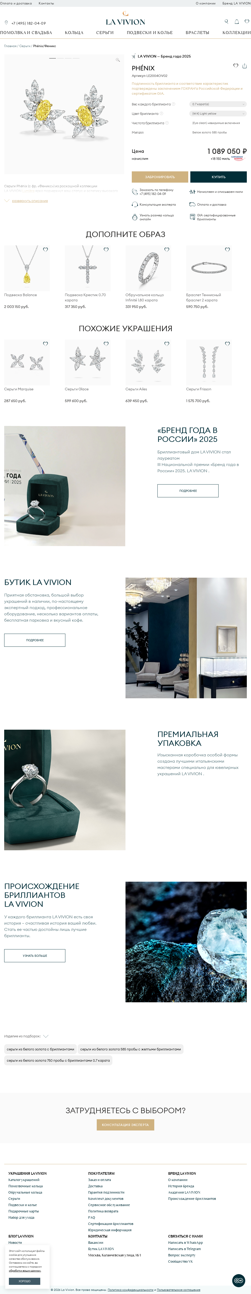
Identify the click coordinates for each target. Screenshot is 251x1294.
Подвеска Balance (20, 294)
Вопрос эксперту (182, 1255)
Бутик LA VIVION (101, 1248)
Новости (15, 1242)
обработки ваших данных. (25, 1270)
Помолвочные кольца (25, 1186)
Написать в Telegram (184, 1248)
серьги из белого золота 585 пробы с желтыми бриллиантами (130, 1049)
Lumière (28, 191)
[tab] (52, 58)
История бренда (181, 1186)
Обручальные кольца (25, 1192)
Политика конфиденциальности (130, 1290)
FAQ (91, 1217)
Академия (184, 1192)
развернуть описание (30, 201)
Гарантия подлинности (106, 1192)
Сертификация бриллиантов (110, 1223)
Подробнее (188, 491)
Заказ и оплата (99, 1179)
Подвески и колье (150, 33)
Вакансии (95, 1242)
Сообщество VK (180, 1261)
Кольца (74, 33)
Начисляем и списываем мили (220, 192)
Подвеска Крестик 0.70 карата (85, 297)
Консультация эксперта (158, 204)
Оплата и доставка (16, 3)
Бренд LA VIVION (237, 3)
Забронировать (160, 177)
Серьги (105, 33)
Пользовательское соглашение (178, 1290)
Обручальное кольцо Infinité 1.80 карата (145, 297)
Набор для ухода (21, 1217)
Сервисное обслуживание (109, 1204)
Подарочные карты (23, 1211)
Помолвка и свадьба (26, 33)
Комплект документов (105, 1198)
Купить (219, 177)
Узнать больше (35, 956)
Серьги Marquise (18, 389)
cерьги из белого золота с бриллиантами (40, 1049)
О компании (206, 3)
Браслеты (197, 33)
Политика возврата (103, 1211)
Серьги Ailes (136, 389)
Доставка (95, 1186)
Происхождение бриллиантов (192, 1198)
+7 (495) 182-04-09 (29, 23)
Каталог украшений (23, 1179)
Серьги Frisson (198, 389)
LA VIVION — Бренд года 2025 (164, 56)
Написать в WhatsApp (185, 1242)
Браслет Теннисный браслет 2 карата (203, 297)
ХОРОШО (24, 1281)
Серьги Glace (77, 389)
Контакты (46, 3)
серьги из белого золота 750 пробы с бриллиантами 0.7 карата (58, 1060)
